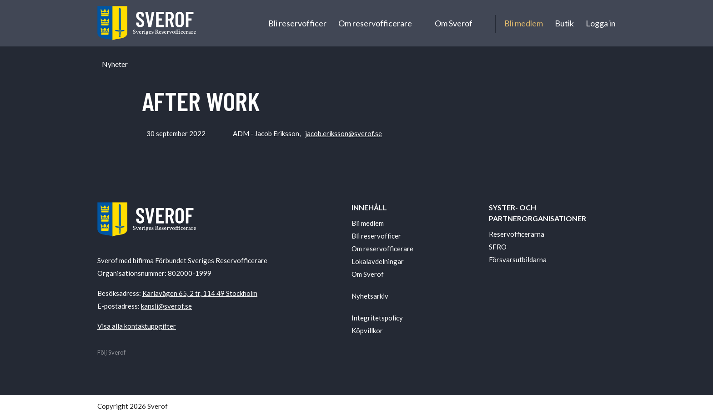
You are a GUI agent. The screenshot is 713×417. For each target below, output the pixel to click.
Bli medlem (523, 23)
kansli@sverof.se (166, 306)
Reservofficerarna (516, 234)
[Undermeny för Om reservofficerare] (420, 23)
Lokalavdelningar (377, 261)
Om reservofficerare (375, 23)
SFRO (498, 247)
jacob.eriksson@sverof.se (343, 133)
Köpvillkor (367, 330)
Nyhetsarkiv (369, 296)
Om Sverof (453, 23)
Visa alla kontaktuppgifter (136, 326)
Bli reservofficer (297, 23)
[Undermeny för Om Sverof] (480, 23)
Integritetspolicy (377, 318)
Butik (564, 23)
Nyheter (115, 64)
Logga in (601, 23)
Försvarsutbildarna (518, 259)
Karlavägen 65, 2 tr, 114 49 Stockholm (199, 293)
